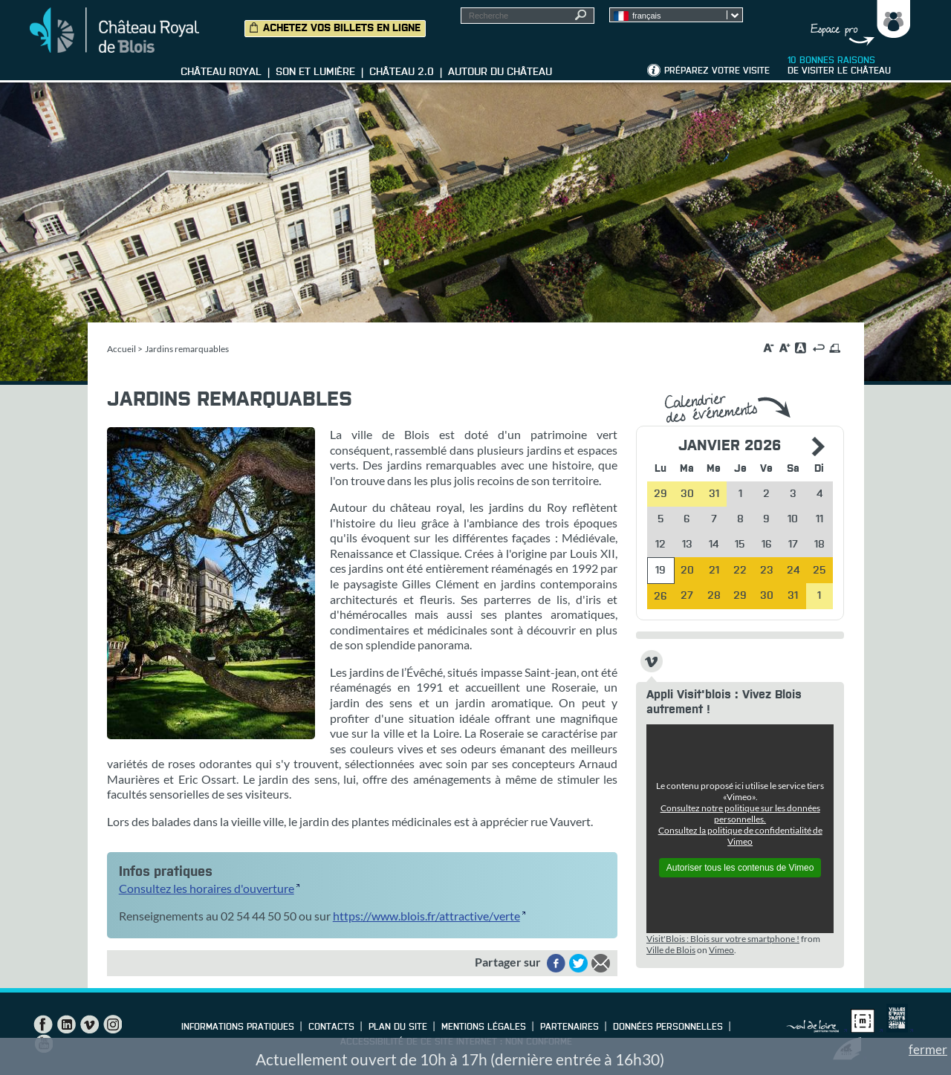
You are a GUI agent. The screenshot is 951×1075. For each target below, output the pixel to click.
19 (660, 570)
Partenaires (569, 1027)
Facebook (43, 1024)
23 (766, 570)
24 (793, 570)
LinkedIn (66, 1024)
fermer (928, 1049)
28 (714, 596)
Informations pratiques (237, 1027)
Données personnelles (668, 1027)
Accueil (121, 348)
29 (740, 596)
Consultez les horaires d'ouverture (206, 888)
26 (660, 596)
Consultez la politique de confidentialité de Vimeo (740, 836)
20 (687, 570)
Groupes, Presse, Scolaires (857, 23)
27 (687, 596)
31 (793, 596)
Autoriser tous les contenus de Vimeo (740, 868)
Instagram (112, 1024)
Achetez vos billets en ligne (342, 28)
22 (740, 570)
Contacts (331, 1027)
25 (819, 570)
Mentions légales (483, 1027)
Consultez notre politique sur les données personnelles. (740, 813)
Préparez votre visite (717, 71)
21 (714, 570)
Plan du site (398, 1027)
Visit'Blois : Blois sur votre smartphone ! (722, 938)
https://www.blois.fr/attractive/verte (426, 916)
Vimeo (721, 949)
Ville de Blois (670, 949)
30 (766, 596)
